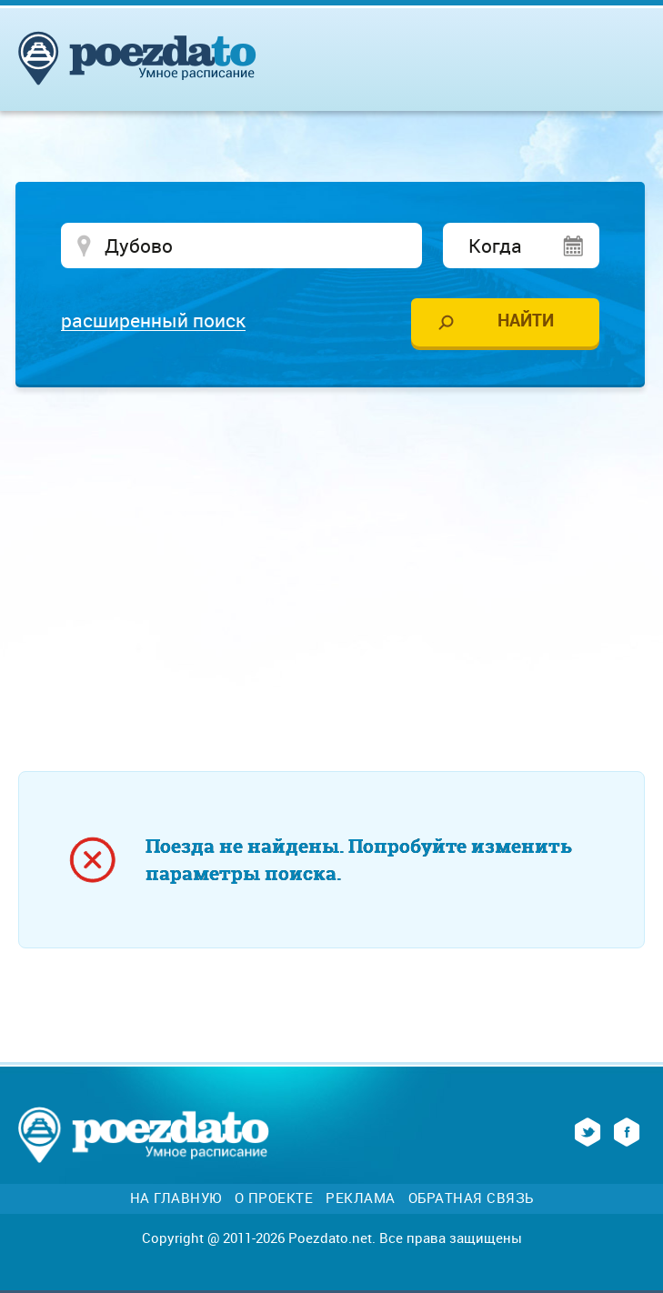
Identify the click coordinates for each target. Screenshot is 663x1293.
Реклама (361, 1198)
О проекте (274, 1198)
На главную (176, 1198)
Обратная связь (471, 1198)
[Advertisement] (340, 542)
